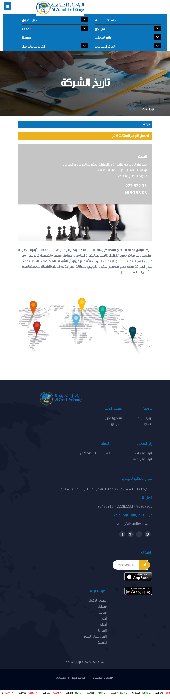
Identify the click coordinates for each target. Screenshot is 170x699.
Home (132, 109)
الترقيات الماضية (142, 459)
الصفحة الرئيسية (106, 20)
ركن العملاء (128, 37)
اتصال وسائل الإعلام (95, 636)
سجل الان (116, 424)
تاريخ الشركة (145, 418)
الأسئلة (102, 642)
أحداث (103, 624)
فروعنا (26, 38)
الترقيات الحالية (143, 453)
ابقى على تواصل (55, 46)
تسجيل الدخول (55, 19)
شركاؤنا (146, 124)
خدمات (55, 28)
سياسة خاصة (78, 678)
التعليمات (61, 678)
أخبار (104, 618)
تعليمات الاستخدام (101, 678)
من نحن (128, 28)
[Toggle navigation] (7, 6)
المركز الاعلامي (128, 46)
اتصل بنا (102, 630)
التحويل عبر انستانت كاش (95, 453)
